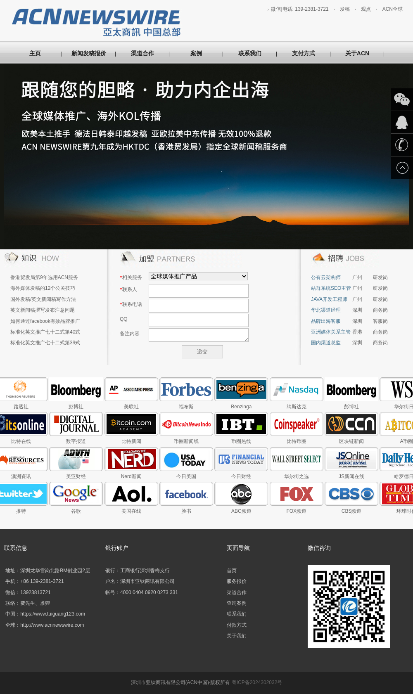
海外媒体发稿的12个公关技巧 (42, 288)
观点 (366, 9)
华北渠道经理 (326, 310)
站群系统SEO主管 (331, 288)
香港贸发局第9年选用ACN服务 (44, 277)
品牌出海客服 (326, 321)
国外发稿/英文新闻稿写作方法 (43, 299)
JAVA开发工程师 (329, 299)
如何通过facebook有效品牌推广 (45, 321)
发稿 (345, 9)
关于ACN (357, 53)
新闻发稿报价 (88, 53)
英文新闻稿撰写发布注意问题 (42, 310)
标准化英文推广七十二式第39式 (45, 343)
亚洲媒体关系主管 (331, 332)
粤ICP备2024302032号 (257, 682)
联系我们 (249, 53)
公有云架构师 (326, 277)
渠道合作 (142, 53)
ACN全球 (392, 9)
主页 (35, 53)
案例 (196, 53)
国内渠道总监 (326, 343)
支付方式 (303, 53)
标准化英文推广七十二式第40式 (45, 332)
